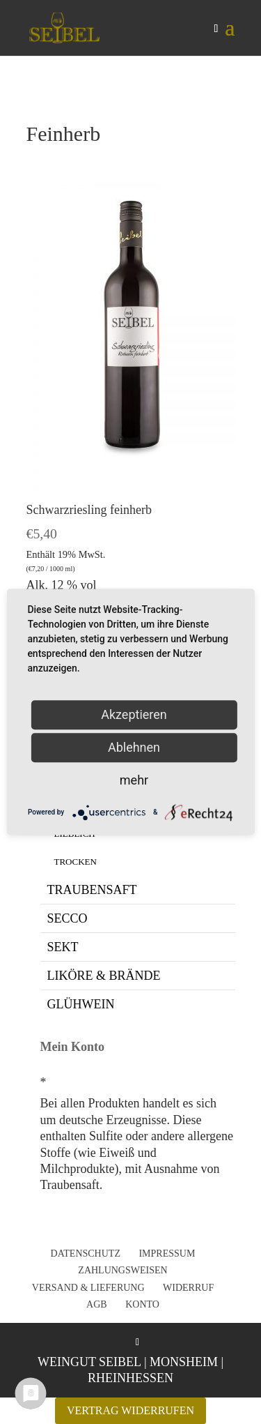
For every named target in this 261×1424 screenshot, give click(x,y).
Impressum (167, 1253)
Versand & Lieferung (88, 1287)
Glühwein (81, 1004)
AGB (96, 1304)
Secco (67, 918)
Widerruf (188, 1287)
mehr (134, 780)
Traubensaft (92, 890)
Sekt (63, 947)
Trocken (75, 861)
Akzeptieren (134, 714)
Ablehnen (134, 747)
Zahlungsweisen (122, 1270)
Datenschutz (85, 1253)
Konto (142, 1304)
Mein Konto (72, 1047)
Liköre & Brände (104, 976)
